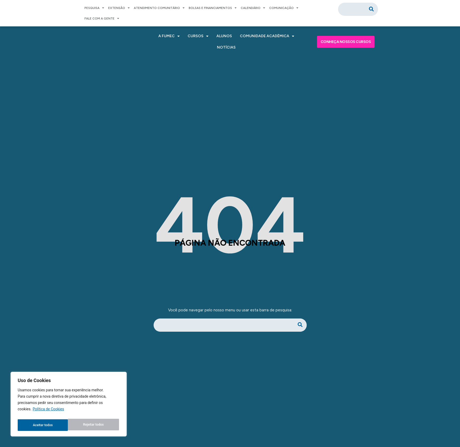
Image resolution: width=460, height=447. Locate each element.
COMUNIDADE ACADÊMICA (267, 36)
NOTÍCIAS (226, 47)
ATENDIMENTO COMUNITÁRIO (159, 8)
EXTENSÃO (119, 8)
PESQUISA (94, 8)
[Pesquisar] (371, 9)
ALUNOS (224, 36)
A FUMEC (169, 36)
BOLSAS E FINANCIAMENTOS (212, 8)
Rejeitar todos (42, 425)
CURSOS (198, 36)
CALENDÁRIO (253, 8)
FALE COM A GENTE (101, 18)
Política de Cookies (48, 412)
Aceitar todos (95, 425)
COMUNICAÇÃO (283, 8)
